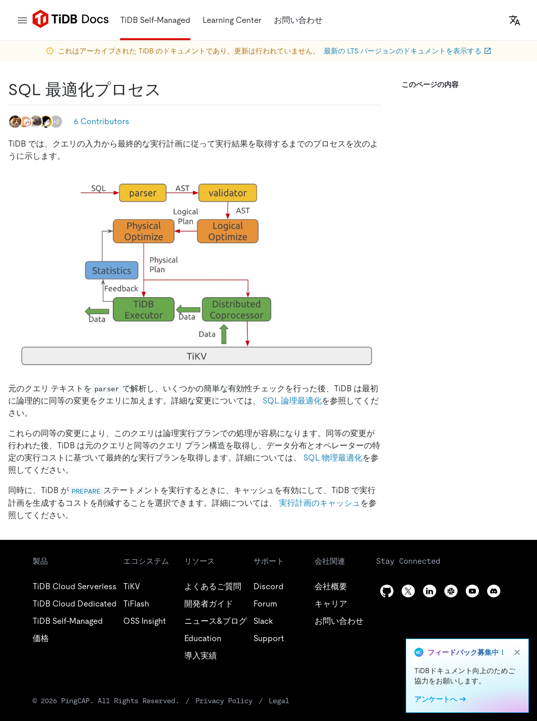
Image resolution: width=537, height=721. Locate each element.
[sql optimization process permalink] (169, 89)
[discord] (493, 591)
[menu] (22, 20)
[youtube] (472, 591)
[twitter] (408, 591)
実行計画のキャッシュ (319, 503)
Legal (279, 701)
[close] (517, 652)
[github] (387, 591)
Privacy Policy (223, 701)
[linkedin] (429, 591)
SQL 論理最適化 (292, 401)
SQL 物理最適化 (332, 458)
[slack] (451, 591)
